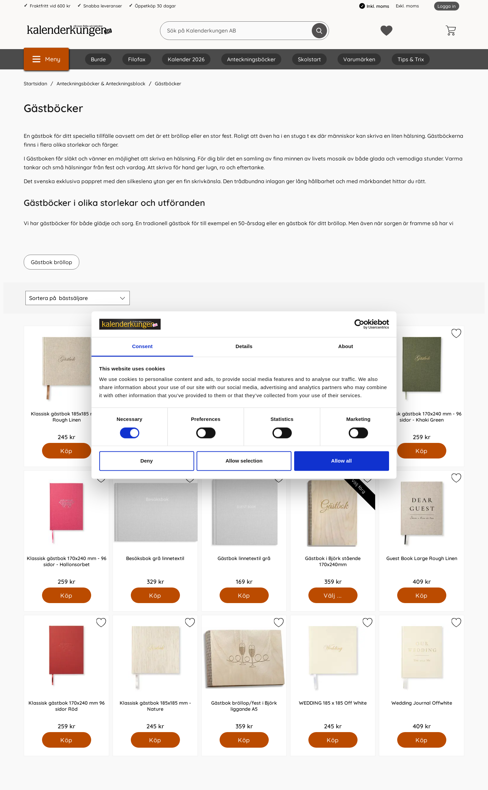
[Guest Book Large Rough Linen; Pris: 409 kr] (421, 529)
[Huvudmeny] (46, 59)
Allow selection (243, 461)
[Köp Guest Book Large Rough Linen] (421, 595)
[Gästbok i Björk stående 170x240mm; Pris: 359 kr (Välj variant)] (332, 529)
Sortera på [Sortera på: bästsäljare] (58, 298)
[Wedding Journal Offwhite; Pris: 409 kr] (421, 673)
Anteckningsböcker (251, 59)
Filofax (136, 59)
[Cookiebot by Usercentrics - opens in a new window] (359, 324)
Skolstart (309, 59)
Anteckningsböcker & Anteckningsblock (101, 84)
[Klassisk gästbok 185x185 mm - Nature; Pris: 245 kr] (155, 673)
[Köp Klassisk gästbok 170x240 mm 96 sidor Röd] (66, 740)
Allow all (341, 461)
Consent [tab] (142, 346)
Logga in (447, 6)
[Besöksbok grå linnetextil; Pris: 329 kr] (155, 529)
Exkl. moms (407, 5)
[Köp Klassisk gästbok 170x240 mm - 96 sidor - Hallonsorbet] (66, 595)
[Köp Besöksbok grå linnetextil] (155, 595)
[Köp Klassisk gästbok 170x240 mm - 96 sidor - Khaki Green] (421, 450)
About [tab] (345, 346)
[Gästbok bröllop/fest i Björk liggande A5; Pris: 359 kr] (244, 673)
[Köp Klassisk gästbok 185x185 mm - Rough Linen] (66, 450)
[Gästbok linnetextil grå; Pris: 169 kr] (244, 529)
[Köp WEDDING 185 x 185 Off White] (333, 740)
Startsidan (35, 84)
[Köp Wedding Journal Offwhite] (421, 740)
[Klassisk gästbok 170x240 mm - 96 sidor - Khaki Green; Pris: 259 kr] (421, 384)
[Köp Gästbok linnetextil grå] (244, 595)
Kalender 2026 (186, 59)
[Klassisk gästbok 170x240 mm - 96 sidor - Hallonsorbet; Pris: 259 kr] (66, 529)
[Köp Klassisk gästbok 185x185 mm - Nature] (155, 740)
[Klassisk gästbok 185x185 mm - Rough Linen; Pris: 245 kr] (66, 384)
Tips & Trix (411, 59)
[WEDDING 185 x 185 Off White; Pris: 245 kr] (332, 673)
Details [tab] (244, 346)
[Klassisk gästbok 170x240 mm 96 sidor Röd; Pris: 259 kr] (66, 673)
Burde (98, 59)
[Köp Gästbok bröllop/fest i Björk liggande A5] (244, 740)
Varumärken (359, 59)
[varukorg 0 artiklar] (452, 30)
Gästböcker (168, 84)
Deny (146, 461)
